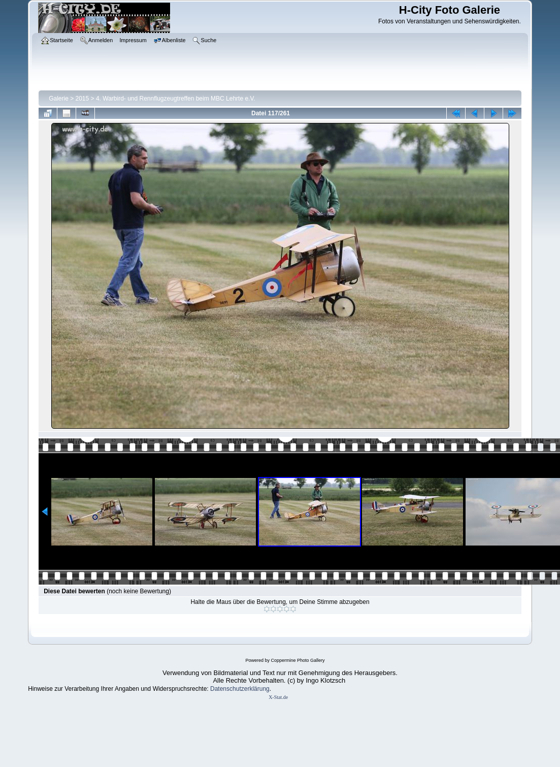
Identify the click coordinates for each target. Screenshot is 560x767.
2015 (82, 98)
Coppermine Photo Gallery (297, 660)
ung (264, 688)
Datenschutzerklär (234, 688)
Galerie (59, 98)
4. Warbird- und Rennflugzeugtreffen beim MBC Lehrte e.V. (175, 98)
